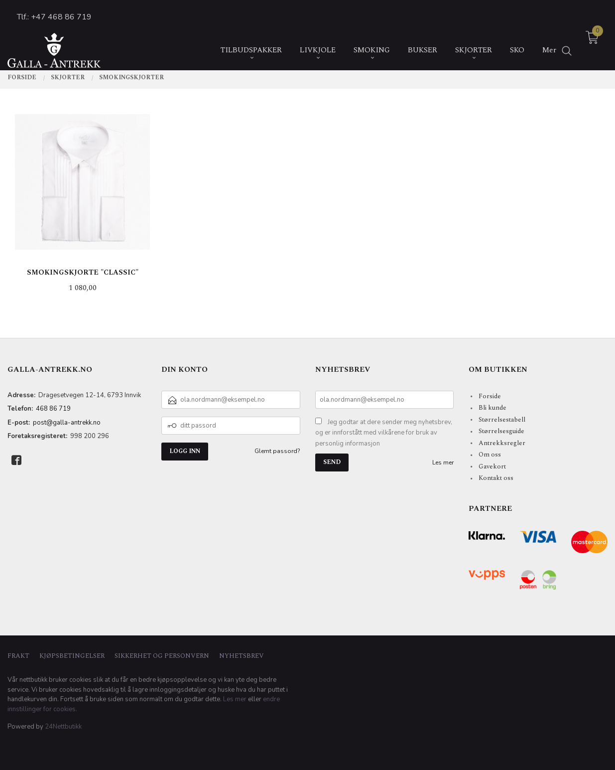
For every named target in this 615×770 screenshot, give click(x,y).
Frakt (18, 656)
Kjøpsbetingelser (72, 656)
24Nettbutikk (63, 726)
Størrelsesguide (501, 431)
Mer (549, 41)
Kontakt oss (496, 478)
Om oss (490, 455)
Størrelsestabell (502, 420)
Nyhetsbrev (241, 656)
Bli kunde (492, 408)
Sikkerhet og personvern (162, 656)
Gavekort (492, 466)
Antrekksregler (502, 443)
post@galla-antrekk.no (67, 422)
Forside (490, 396)
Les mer (443, 462)
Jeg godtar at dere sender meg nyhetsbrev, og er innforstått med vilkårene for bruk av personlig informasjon (383, 433)
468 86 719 (53, 408)
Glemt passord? (277, 451)
